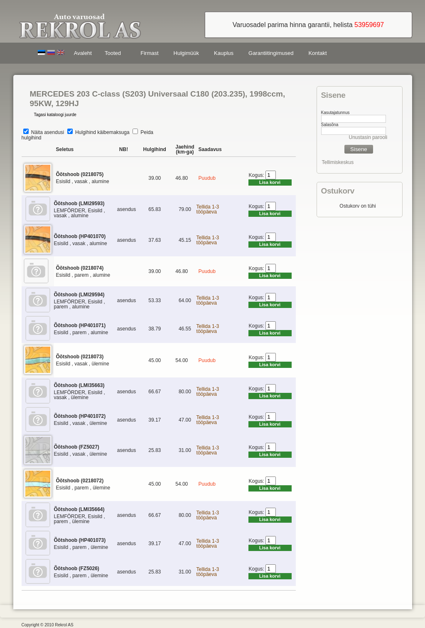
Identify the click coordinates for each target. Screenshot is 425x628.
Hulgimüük (186, 53)
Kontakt (317, 53)
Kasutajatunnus (335, 112)
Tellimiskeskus (338, 162)
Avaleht (83, 53)
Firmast (149, 53)
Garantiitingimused (270, 53)
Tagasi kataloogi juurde (55, 114)
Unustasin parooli (368, 137)
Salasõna (330, 124)
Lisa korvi (269, 182)
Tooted (114, 54)
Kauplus (223, 53)
